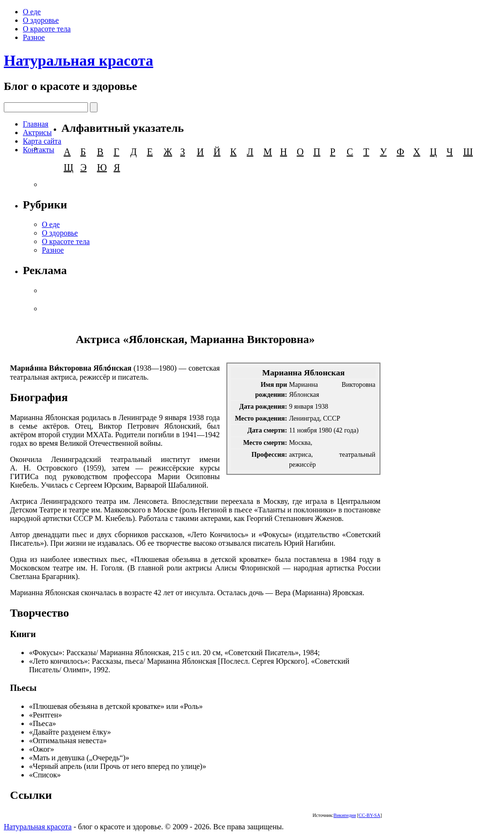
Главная (36, 124)
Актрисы (37, 132)
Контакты (38, 150)
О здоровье (41, 20)
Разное (34, 37)
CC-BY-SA (369, 815)
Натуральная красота (78, 60)
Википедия (344, 815)
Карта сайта (42, 141)
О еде (32, 12)
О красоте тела (47, 29)
